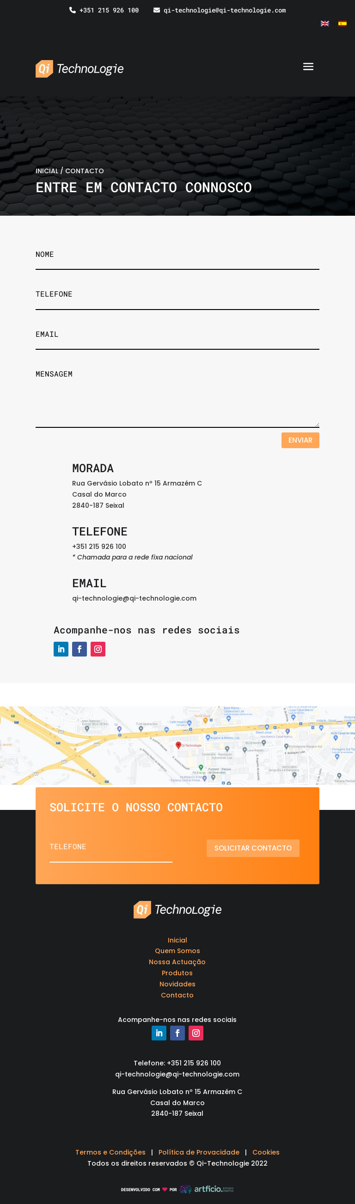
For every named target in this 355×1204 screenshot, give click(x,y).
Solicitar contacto (256, 848)
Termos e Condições (110, 1152)
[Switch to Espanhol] (342, 23)
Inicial (177, 940)
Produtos (177, 973)
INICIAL (47, 171)
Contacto (177, 995)
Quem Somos (177, 950)
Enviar (300, 440)
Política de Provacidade (199, 1152)
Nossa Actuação (177, 962)
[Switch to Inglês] (325, 23)
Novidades (177, 984)
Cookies (266, 1152)
